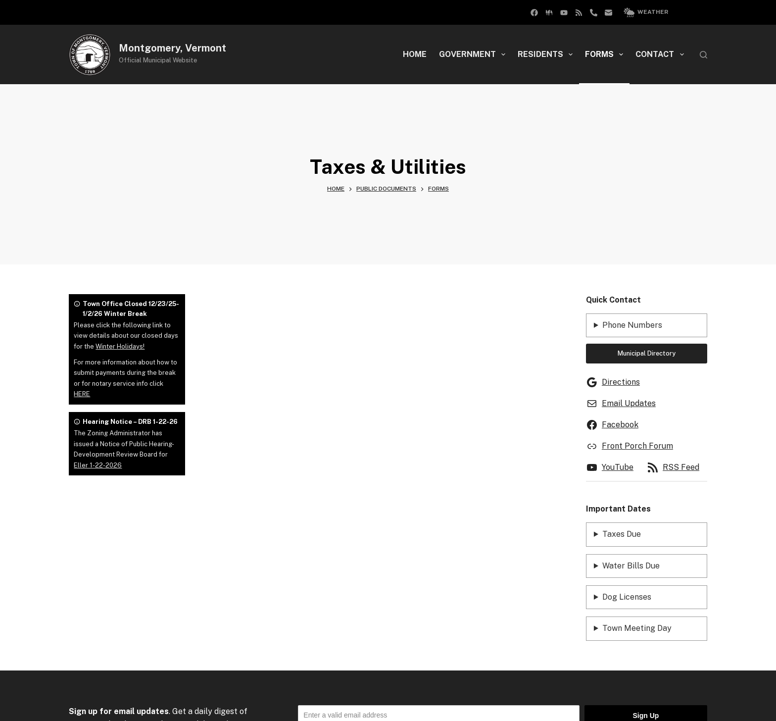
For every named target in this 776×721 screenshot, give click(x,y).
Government (474, 54)
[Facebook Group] (534, 12)
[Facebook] (549, 12)
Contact (661, 54)
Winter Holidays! (120, 346)
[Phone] (593, 12)
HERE (82, 394)
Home (415, 54)
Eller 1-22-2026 (98, 465)
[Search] (703, 54)
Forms (606, 54)
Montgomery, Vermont (172, 48)
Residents (547, 54)
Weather (646, 12)
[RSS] (578, 12)
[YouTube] (564, 12)
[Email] (608, 12)
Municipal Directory (647, 353)
